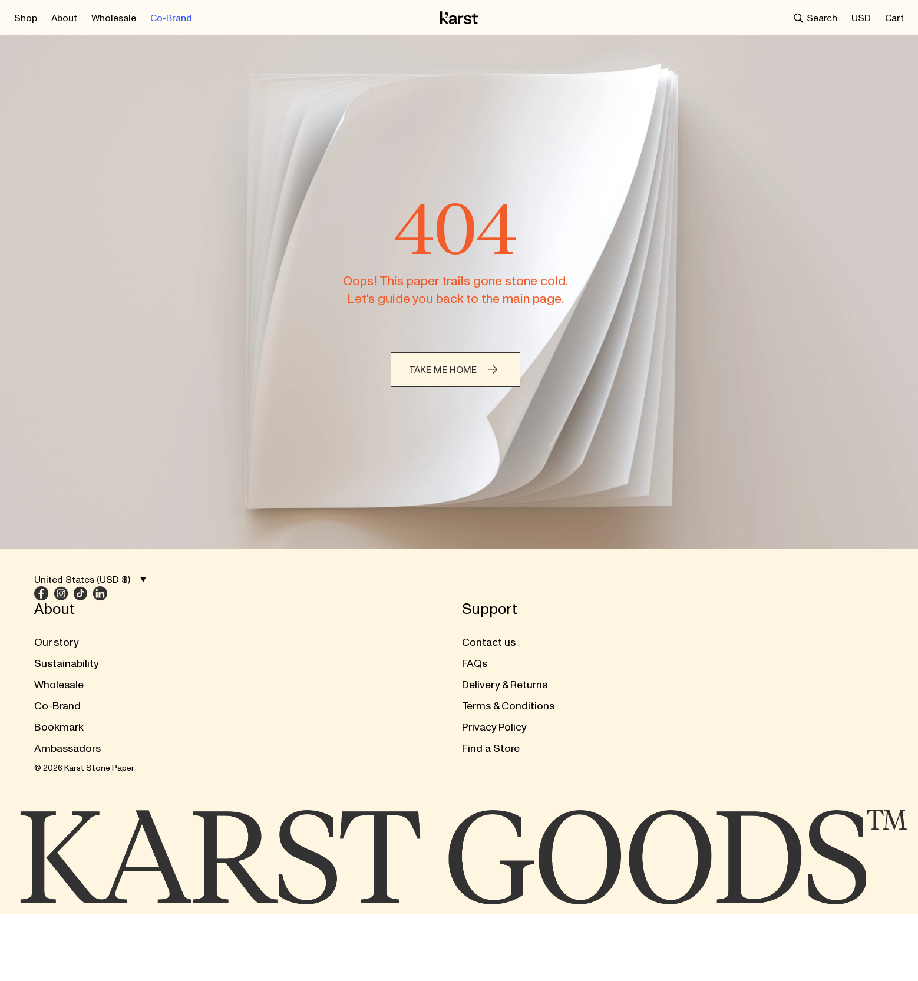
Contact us (265, 616)
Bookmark (59, 701)
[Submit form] (668, 629)
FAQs (250, 637)
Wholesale (59, 658)
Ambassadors (67, 722)
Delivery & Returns (280, 658)
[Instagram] (503, 662)
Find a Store (267, 722)
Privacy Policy (270, 701)
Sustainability (66, 637)
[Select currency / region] (861, 15)
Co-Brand (57, 679)
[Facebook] (484, 662)
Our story (56, 616)
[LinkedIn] (542, 662)
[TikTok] (523, 662)
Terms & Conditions (284, 679)
